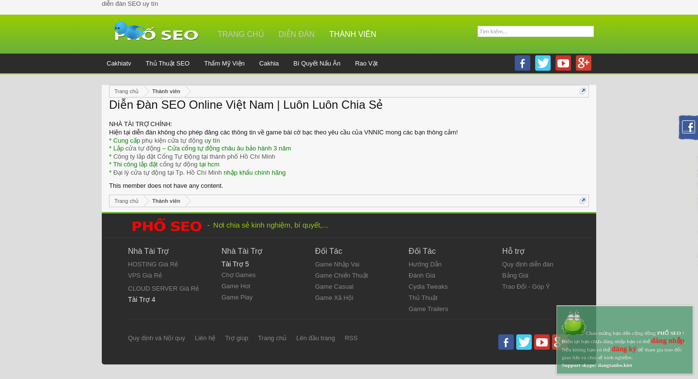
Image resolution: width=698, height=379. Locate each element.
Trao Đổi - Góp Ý (526, 286)
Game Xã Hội (334, 297)
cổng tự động (178, 164)
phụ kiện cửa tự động (172, 140)
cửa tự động (143, 148)
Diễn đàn (297, 34)
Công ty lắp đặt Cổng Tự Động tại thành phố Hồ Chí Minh (194, 156)
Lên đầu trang (315, 338)
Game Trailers (428, 309)
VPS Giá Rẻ (145, 275)
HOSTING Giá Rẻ (153, 264)
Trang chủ (241, 34)
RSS (351, 338)
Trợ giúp (236, 338)
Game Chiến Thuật (341, 275)
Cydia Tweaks (428, 286)
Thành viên (352, 34)
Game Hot (236, 286)
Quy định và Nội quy (156, 338)
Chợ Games (238, 275)
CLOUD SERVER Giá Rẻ (163, 288)
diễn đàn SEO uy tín (130, 3)
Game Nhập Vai (337, 264)
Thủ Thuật (423, 297)
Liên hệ (205, 338)
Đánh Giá (422, 275)
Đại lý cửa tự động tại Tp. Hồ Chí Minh (167, 172)
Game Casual (334, 286)
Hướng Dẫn (425, 264)
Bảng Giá (515, 275)
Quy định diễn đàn (527, 264)
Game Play (237, 297)
